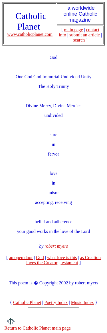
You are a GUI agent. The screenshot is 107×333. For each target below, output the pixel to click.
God (40, 257)
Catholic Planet (27, 302)
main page (73, 29)
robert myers (56, 246)
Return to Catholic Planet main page (37, 328)
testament (69, 262)
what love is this (62, 257)
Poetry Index (56, 302)
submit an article (84, 34)
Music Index (82, 302)
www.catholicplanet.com (30, 34)
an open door (21, 257)
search (79, 40)
